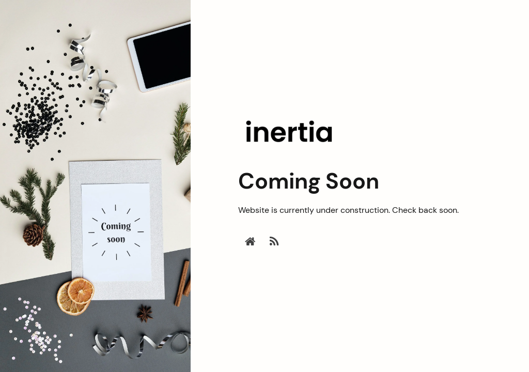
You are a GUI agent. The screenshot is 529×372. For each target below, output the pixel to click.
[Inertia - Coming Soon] (289, 152)
